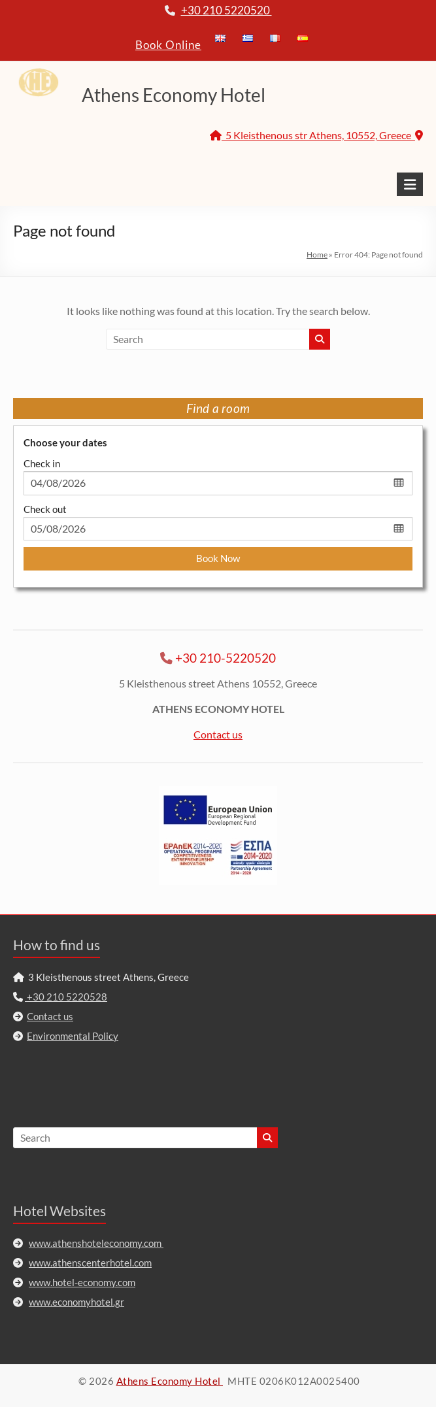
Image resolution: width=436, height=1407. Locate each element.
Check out (45, 509)
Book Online (168, 45)
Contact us (218, 734)
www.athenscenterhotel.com (90, 1262)
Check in (42, 463)
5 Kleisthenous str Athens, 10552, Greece (316, 135)
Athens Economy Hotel (173, 95)
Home (317, 254)
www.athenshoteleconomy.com (96, 1243)
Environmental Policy (72, 1036)
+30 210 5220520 (226, 10)
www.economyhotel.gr (76, 1302)
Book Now (218, 558)
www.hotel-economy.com (82, 1282)
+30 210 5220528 (66, 996)
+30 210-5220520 (225, 658)
